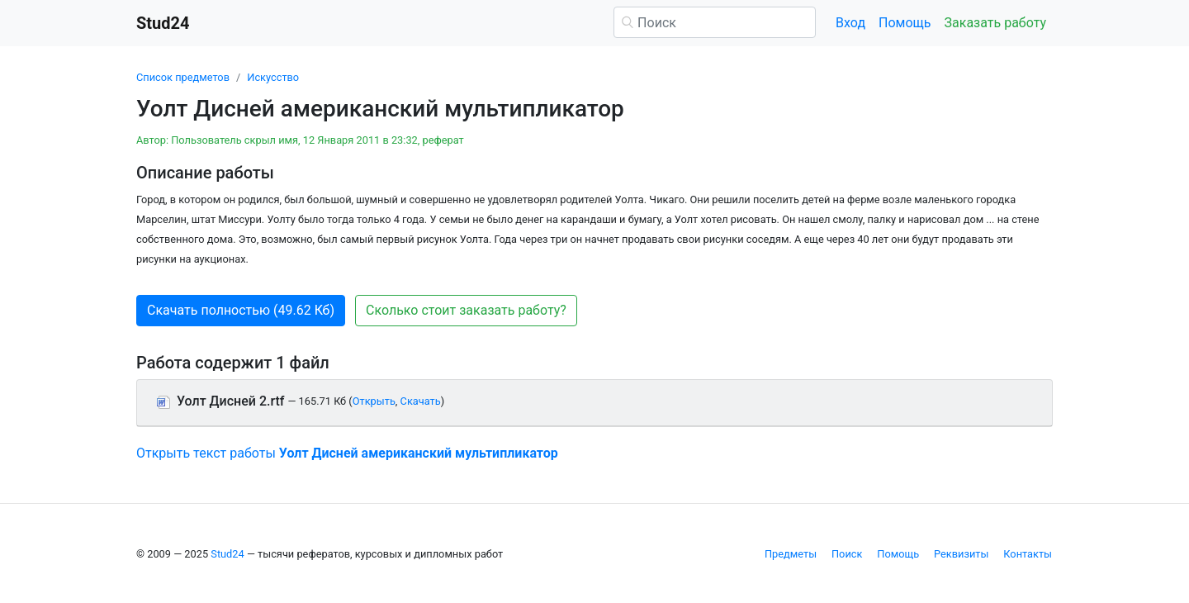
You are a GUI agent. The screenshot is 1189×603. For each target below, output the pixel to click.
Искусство (273, 77)
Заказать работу (995, 23)
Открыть (374, 401)
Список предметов (183, 77)
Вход (850, 23)
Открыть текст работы (347, 453)
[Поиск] (714, 22)
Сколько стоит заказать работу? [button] (466, 310)
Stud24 (227, 554)
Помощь (905, 23)
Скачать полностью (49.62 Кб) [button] (240, 310)
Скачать (420, 401)
